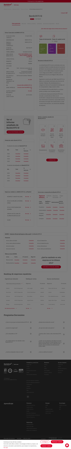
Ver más (6, 447)
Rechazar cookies (57, 442)
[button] (67, 445)
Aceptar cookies (46, 446)
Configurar (45, 442)
